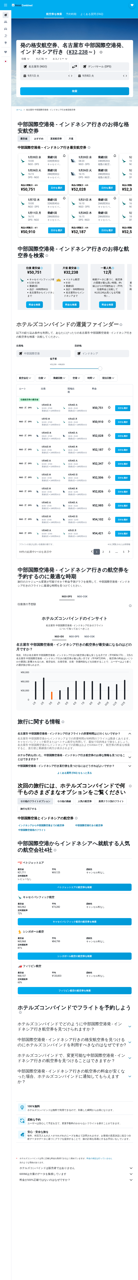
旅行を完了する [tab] (28, 809)
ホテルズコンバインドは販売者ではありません (76, 1173)
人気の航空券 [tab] (85, 801)
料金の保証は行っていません (99, 1163)
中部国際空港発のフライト (32, 830)
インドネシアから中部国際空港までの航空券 (41, 825)
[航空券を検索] (5, 15)
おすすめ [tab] (38, 138)
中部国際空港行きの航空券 (89, 825)
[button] (5, 5)
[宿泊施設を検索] (5, 22)
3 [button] (109, 551)
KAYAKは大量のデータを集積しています (76, 1179)
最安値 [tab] (23, 138)
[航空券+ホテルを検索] (5, 35)
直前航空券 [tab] (56, 138)
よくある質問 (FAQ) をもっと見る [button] (74, 773)
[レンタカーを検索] (5, 29)
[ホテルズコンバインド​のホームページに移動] (22, 5)
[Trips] (5, 52)
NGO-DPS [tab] (67, 596)
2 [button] (103, 551)
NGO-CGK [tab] (82, 596)
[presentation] (101, 52)
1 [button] (96, 551)
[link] (34, 304)
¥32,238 (78, 52)
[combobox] (60, 58)
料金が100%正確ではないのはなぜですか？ (76, 1185)
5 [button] (123, 551)
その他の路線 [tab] (64, 801)
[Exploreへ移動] (5, 42)
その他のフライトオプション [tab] (35, 801)
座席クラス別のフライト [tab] (111, 801)
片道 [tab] (71, 138)
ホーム (19, 110)
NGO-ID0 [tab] (59, 636)
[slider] (100, 368)
